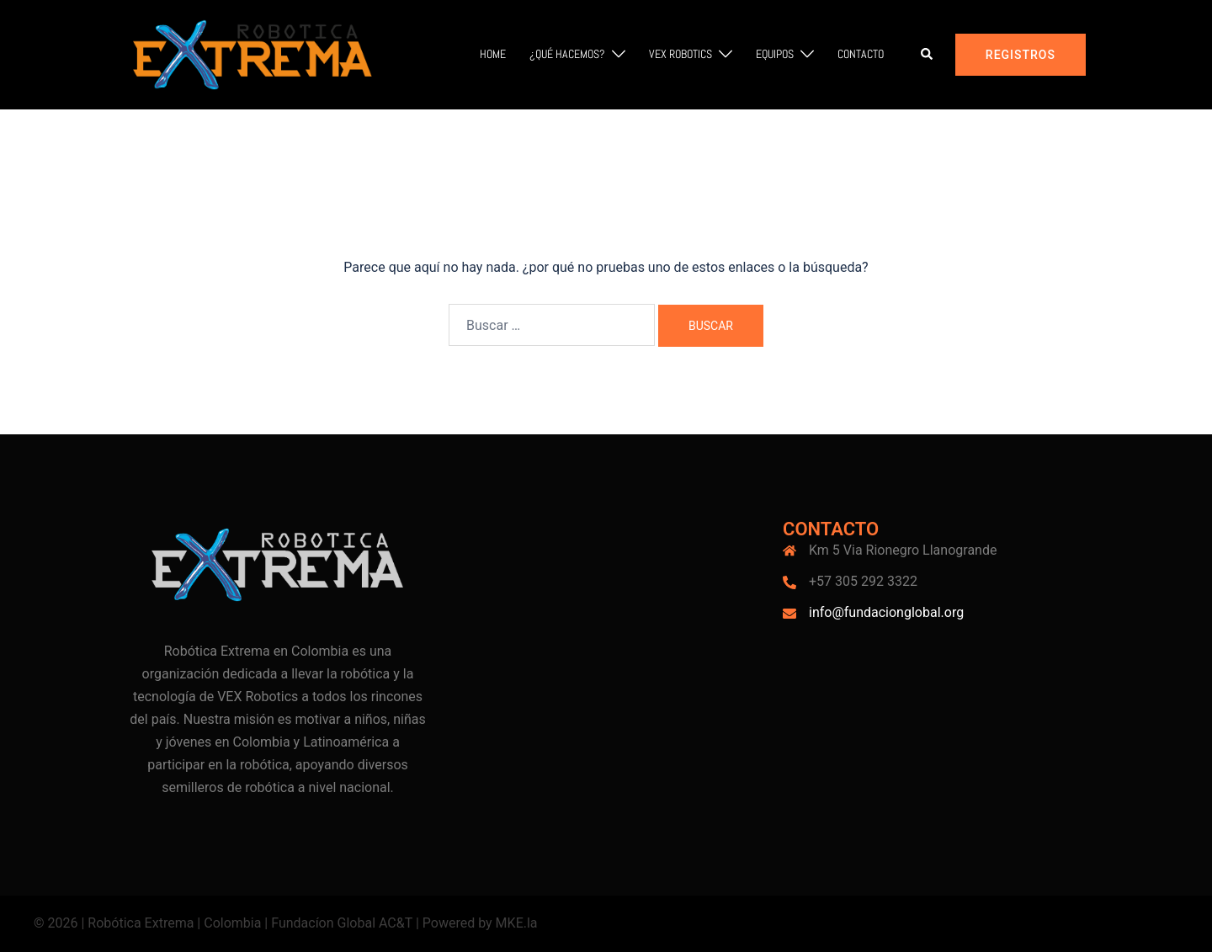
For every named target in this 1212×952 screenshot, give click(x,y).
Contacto (860, 53)
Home (493, 53)
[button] (927, 54)
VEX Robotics (680, 53)
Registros (1020, 54)
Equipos (775, 53)
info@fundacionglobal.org (886, 612)
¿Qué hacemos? (567, 53)
